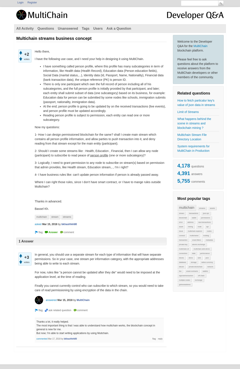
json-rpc (206, 213)
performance (205, 253)
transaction (183, 240)
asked (38, 224)
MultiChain (200, 46)
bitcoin (181, 267)
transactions (193, 213)
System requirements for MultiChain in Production (193, 148)
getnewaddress (184, 284)
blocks (181, 258)
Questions (45, 28)
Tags (85, 28)
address (190, 222)
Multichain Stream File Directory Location (192, 137)
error (181, 222)
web (199, 258)
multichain (186, 207)
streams (202, 208)
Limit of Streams (188, 112)
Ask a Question (118, 28)
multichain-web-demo (202, 249)
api (207, 227)
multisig (206, 236)
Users (98, 28)
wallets (205, 271)
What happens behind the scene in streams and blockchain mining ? (194, 123)
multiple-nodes (184, 280)
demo (191, 258)
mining (190, 227)
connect (182, 236)
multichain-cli (184, 249)
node (199, 227)
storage (194, 262)
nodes (209, 231)
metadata (209, 240)
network (210, 267)
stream (181, 213)
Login (20, 2)
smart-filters (196, 240)
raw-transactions (204, 222)
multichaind (194, 236)
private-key (183, 244)
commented (41, 339)
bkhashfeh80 (69, 224)
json (207, 258)
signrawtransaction (186, 276)
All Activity (25, 28)
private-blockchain (195, 267)
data (193, 253)
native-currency (207, 262)
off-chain (201, 276)
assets (212, 208)
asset (181, 227)
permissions (205, 218)
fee (180, 271)
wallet (194, 218)
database (182, 262)
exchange (198, 280)
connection (183, 253)
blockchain (183, 218)
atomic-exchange (198, 244)
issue (181, 231)
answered (51, 300)
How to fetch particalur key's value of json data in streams (196, 103)
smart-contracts (192, 271)
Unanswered (68, 28)
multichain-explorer (195, 231)
